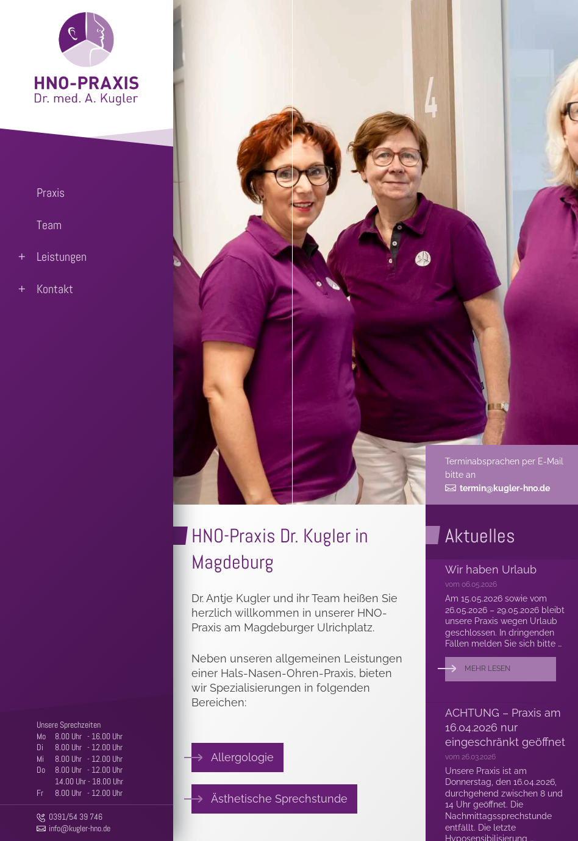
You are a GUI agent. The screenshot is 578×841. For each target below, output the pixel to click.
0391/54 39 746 (75, 816)
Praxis (51, 192)
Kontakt (55, 289)
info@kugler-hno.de (79, 828)
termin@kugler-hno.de (505, 488)
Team (49, 225)
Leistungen (62, 256)
